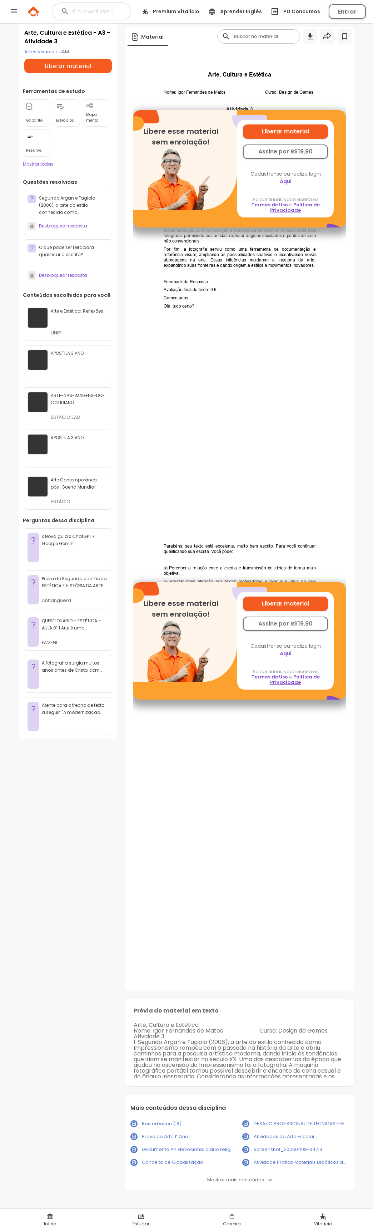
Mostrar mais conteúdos (240, 1179)
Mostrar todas (38, 173)
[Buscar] (97, 11)
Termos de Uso (270, 204)
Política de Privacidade (295, 207)
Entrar (347, 12)
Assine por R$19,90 (286, 151)
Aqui (286, 181)
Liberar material (285, 131)
